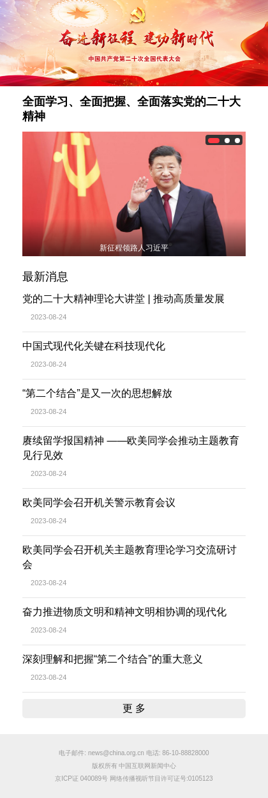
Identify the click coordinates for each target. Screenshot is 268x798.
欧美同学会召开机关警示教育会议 (98, 502)
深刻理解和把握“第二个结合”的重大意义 (112, 659)
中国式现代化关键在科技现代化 (93, 346)
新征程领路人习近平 (134, 247)
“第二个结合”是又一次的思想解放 (97, 393)
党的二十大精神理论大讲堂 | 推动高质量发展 (123, 298)
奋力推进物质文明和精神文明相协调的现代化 (124, 611)
